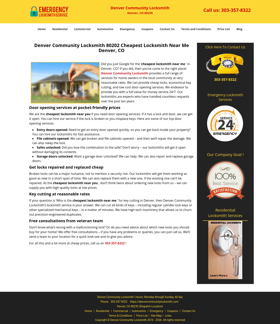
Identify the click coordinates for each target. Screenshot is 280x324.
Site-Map (156, 315)
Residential (59, 29)
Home (42, 29)
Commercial (82, 29)
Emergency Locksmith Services (225, 97)
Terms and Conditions (196, 29)
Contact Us (167, 29)
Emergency (127, 29)
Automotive (105, 29)
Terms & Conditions (120, 315)
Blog (239, 29)
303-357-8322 (236, 10)
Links (168, 315)
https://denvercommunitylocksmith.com (154, 301)
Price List (223, 29)
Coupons (147, 29)
